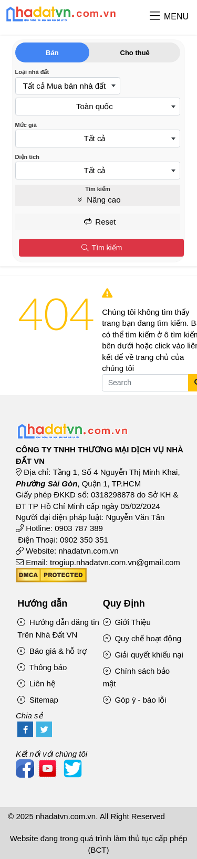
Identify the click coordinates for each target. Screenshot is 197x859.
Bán (52, 53)
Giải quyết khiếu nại (143, 654)
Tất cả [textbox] (94, 138)
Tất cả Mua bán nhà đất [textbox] (64, 85)
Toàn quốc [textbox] (94, 106)
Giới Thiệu (127, 622)
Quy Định (124, 603)
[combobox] (67, 86)
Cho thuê (135, 53)
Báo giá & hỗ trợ (52, 650)
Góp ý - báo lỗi (135, 699)
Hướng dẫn (42, 603)
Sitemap (37, 699)
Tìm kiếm (101, 247)
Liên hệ (36, 683)
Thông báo (42, 667)
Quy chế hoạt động (142, 638)
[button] (155, 16)
